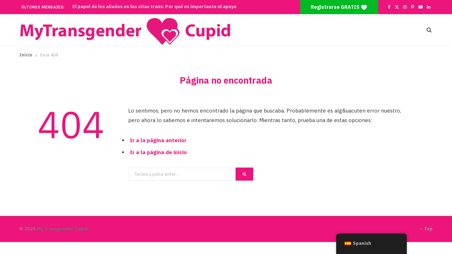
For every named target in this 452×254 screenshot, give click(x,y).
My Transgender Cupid (62, 229)
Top (426, 229)
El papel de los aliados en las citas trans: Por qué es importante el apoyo (154, 7)
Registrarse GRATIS (339, 7)
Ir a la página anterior (158, 140)
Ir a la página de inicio (158, 152)
